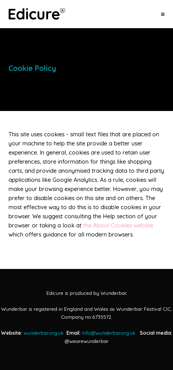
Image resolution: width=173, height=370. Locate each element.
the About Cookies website (118, 225)
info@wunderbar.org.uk (109, 333)
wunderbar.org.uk (44, 333)
